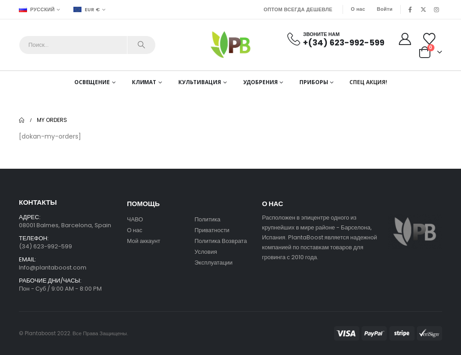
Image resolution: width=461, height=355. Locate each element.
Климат (144, 82)
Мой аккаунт (144, 241)
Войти (385, 9)
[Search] (141, 45)
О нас (358, 9)
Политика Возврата (220, 241)
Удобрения (260, 82)
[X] (423, 9)
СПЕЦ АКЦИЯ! (368, 82)
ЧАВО (135, 219)
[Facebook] (410, 9)
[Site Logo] (230, 44)
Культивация (199, 82)
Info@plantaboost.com (52, 267)
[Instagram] (436, 9)
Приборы (313, 82)
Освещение (92, 82)
